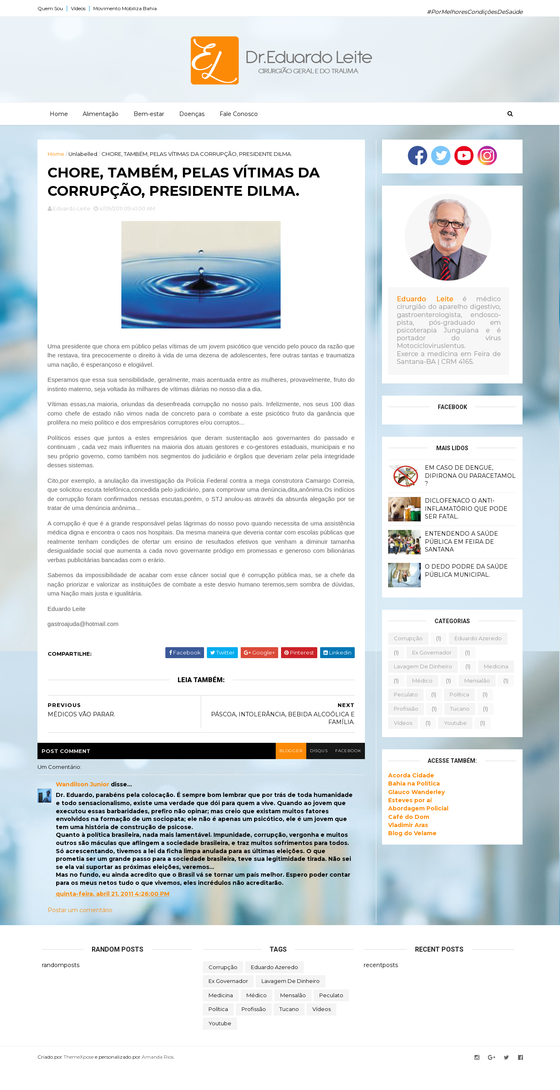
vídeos (398, 722)
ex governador (427, 652)
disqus (301, 772)
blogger (272, 772)
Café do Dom (404, 816)
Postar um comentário (84, 932)
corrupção (403, 638)
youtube (450, 722)
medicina (491, 666)
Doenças (191, 113)
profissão (401, 708)
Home (58, 113)
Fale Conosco (238, 113)
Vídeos (82, 8)
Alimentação (100, 113)
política (455, 694)
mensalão (472, 680)
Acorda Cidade (407, 775)
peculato (401, 694)
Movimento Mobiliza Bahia (129, 8)
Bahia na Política (409, 783)
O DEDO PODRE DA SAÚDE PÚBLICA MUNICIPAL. (461, 570)
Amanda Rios (162, 1079)
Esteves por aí (405, 799)
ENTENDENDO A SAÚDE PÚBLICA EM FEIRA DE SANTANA (457, 541)
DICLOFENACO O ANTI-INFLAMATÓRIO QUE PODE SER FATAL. (461, 508)
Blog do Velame (408, 832)
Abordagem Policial (414, 808)
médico (418, 680)
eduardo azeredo (473, 638)
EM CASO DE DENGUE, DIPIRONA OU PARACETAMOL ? (465, 475)
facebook (332, 772)
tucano (455, 708)
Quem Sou (55, 8)
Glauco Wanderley (412, 791)
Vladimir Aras (404, 824)
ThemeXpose (83, 1079)
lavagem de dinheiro (418, 666)
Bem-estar (148, 113)
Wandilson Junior (87, 806)
